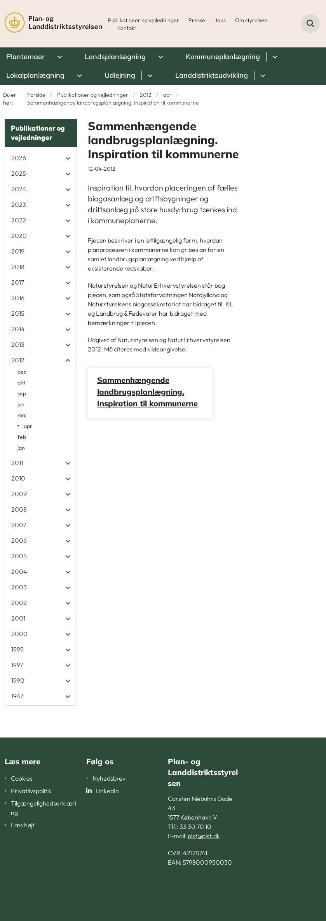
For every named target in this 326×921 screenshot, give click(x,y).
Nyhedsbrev (109, 778)
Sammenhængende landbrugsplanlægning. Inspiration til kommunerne (147, 391)
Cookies (22, 778)
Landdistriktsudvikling (211, 75)
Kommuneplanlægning (223, 56)
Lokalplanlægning (35, 75)
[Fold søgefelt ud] (310, 23)
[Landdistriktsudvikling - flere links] (261, 75)
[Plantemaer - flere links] (58, 56)
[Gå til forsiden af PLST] (51, 23)
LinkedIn (107, 791)
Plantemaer (25, 56)
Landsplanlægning (115, 56)
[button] (65, 158)
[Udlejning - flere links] (149, 75)
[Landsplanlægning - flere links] (159, 56)
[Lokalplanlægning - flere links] (78, 75)
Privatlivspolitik (31, 791)
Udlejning (120, 75)
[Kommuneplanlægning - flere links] (273, 56)
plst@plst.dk (204, 836)
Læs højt (23, 825)
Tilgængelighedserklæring (43, 807)
